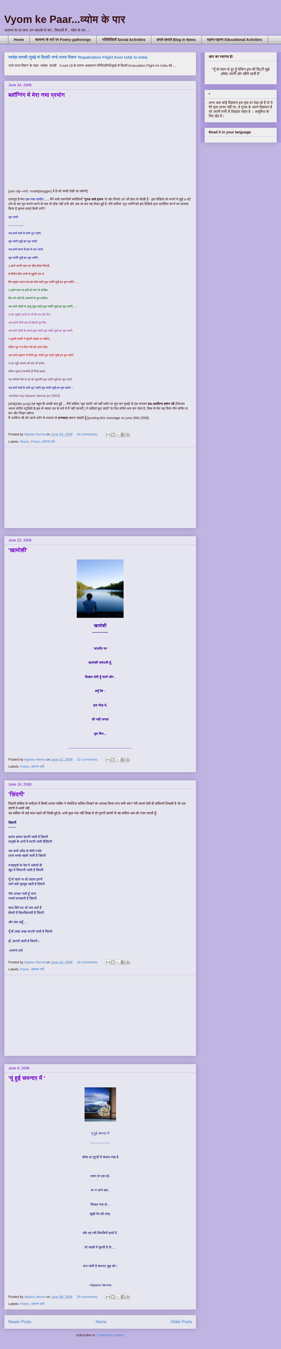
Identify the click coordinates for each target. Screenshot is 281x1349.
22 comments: (88, 759)
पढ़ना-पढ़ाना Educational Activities (234, 40)
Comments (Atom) (110, 1335)
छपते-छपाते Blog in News (176, 40)
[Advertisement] (100, 487)
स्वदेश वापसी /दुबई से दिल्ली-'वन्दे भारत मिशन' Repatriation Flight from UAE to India (78, 57)
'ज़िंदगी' (16, 794)
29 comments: (88, 1297)
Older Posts (181, 1322)
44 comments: (88, 434)
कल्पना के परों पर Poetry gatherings (63, 40)
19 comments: (88, 962)
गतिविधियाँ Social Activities (123, 40)
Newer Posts (19, 1322)
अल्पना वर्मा (48, 441)
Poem (35, 441)
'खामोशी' (17, 550)
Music (24, 441)
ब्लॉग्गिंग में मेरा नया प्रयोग (36, 95)
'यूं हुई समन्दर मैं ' (26, 1078)
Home (19, 40)
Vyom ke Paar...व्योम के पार (64, 19)
